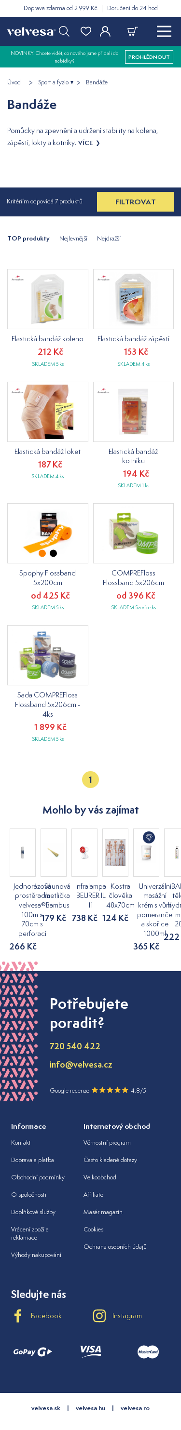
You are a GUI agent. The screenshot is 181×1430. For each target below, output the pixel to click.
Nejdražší (109, 238)
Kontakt (21, 1124)
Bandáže (97, 82)
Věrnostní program (107, 1124)
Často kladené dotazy (110, 1141)
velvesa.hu (90, 1389)
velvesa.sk (45, 1389)
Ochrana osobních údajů (115, 1228)
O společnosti (28, 1176)
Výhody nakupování (36, 1235)
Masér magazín (103, 1193)
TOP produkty (28, 238)
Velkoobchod (100, 1158)
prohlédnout (149, 56)
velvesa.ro (135, 1389)
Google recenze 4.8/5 (98, 1071)
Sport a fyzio (53, 82)
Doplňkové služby (33, 1193)
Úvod (14, 82)
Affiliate (93, 1176)
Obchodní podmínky (38, 1158)
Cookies (93, 1210)
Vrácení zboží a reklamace (30, 1214)
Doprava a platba (32, 1141)
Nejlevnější (73, 238)
